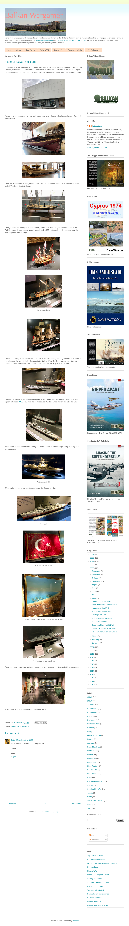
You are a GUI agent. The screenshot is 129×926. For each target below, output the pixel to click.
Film (89, 731)
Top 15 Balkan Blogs (95, 856)
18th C (89, 697)
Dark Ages (91, 720)
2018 (92, 657)
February (96, 639)
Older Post (76, 804)
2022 (92, 568)
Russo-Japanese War (95, 781)
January (95, 643)
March (95, 636)
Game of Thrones (94, 735)
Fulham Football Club (95, 902)
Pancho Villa (92, 770)
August (95, 585)
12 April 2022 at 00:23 (24, 740)
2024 (92, 561)
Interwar (90, 739)
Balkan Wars (92, 712)
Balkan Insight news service (98, 894)
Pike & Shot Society (95, 886)
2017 (92, 661)
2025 (92, 558)
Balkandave (97, 126)
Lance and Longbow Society (98, 875)
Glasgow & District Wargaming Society (71, 40)
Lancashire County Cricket (97, 905)
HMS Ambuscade (93, 50)
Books (89, 716)
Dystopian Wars (93, 724)
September (96, 581)
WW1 (89, 804)
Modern (90, 755)
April (94, 598)
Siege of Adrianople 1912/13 (103, 625)
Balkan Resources (94, 898)
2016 (92, 664)
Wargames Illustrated (95, 890)
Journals (90, 743)
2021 (92, 647)
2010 (92, 685)
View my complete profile (97, 148)
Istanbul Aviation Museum (102, 618)
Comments (94, 840)
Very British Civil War (95, 801)
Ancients (90, 705)
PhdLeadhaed (92, 867)
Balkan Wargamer (34, 15)
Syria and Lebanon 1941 (101, 601)
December (96, 571)
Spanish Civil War (94, 789)
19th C (89, 701)
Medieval (90, 751)
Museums (25, 726)
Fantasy (90, 728)
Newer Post (11, 804)
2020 (92, 651)
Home (9, 50)
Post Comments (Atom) (49, 812)
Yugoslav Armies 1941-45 (101, 608)
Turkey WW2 (44, 50)
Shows (90, 785)
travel (89, 797)
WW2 (21, 402)
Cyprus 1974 (58, 50)
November (96, 574)
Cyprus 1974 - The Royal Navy (104, 628)
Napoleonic (91, 762)
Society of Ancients (94, 879)
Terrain (90, 793)
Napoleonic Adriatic (75, 50)
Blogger (75, 921)
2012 (92, 678)
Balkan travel (16, 726)
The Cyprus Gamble (99, 615)
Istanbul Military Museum (101, 611)
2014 (92, 671)
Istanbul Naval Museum (101, 622)
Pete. (13, 740)
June (94, 591)
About (18, 50)
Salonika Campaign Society (98, 882)
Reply (13, 757)
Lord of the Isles (93, 747)
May (94, 595)
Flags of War (92, 871)
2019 (92, 654)
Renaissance (92, 774)
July (94, 588)
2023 (92, 565)
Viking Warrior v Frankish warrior (104, 632)
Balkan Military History (44, 40)
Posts (92, 835)
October (95, 578)
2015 (92, 668)
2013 (92, 674)
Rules (89, 777)
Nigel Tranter (30, 50)
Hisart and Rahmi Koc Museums (104, 605)
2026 (92, 555)
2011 (92, 681)
